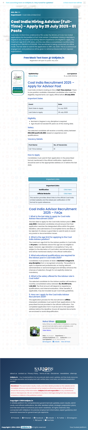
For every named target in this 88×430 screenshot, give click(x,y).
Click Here (67, 190)
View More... (47, 330)
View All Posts (65, 342)
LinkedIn (56, 342)
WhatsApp (17, 91)
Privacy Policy (33, 373)
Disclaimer (55, 373)
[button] (3, 3)
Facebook (18, 88)
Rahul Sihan (33, 76)
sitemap (73, 373)
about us (13, 373)
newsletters (64, 373)
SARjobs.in (28, 401)
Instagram (47, 342)
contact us (22, 373)
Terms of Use (44, 373)
